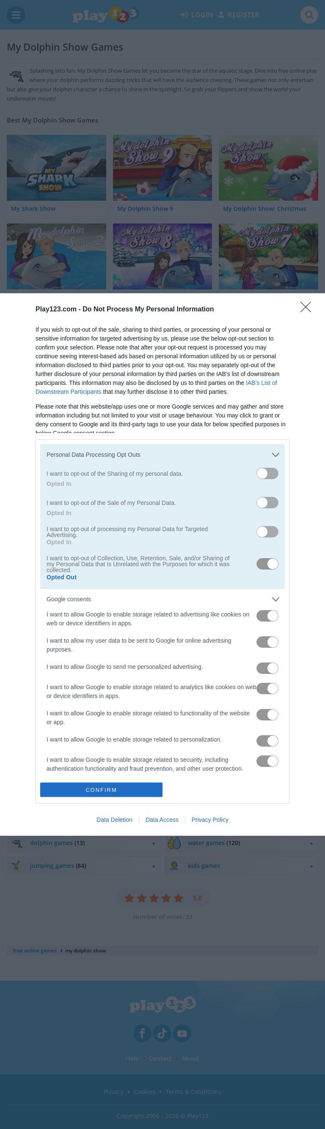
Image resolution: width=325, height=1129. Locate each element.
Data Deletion (114, 819)
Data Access (162, 819)
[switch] (267, 473)
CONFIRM (101, 789)
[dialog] (162, 564)
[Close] (308, 310)
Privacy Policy (210, 819)
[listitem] (162, 454)
